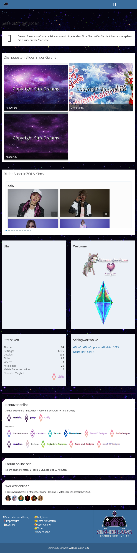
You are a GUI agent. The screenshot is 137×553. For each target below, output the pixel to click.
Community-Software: (68, 547)
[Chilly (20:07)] (22, 498)
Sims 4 (91, 352)
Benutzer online (16, 405)
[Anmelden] (123, 4)
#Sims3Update (91, 347)
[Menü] (132, 4)
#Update (106, 347)
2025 (116, 347)
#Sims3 (77, 347)
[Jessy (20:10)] (16, 498)
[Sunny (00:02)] (41, 498)
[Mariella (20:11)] (9, 498)
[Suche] (114, 4)
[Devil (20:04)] (29, 498)
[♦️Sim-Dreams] (6, 4)
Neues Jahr (79, 352)
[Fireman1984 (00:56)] (35, 498)
